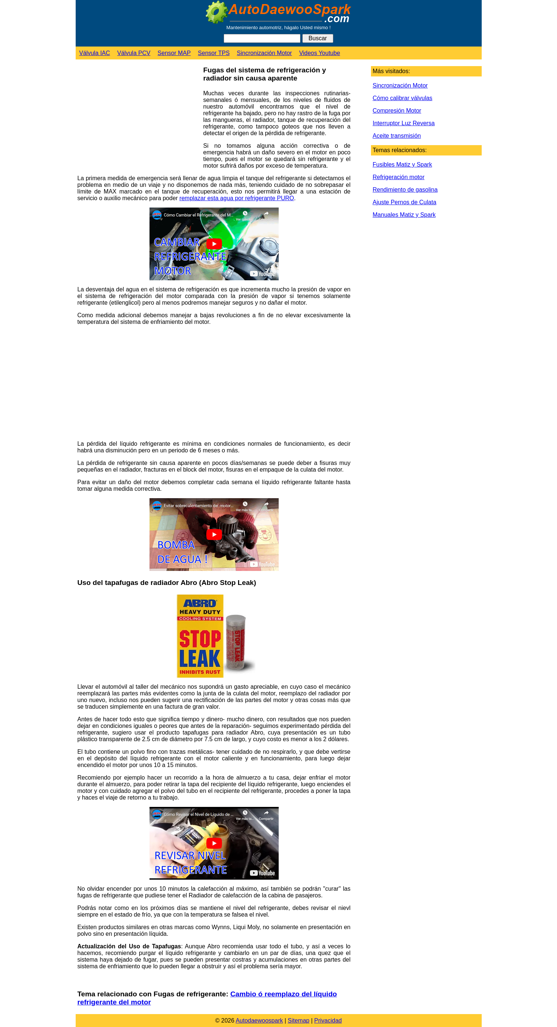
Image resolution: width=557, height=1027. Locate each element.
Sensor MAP (174, 53)
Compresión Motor (397, 110)
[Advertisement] (138, 118)
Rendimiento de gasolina (405, 189)
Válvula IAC (94, 53)
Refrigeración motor (399, 177)
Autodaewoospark (259, 1020)
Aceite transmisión (397, 136)
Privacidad (328, 1020)
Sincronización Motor (264, 53)
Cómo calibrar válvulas (403, 98)
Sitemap (299, 1020)
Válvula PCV (134, 53)
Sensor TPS (214, 53)
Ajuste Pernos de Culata (405, 202)
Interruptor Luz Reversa (404, 123)
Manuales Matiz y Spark (404, 215)
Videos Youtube (319, 53)
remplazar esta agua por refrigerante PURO (236, 198)
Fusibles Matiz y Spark (402, 164)
